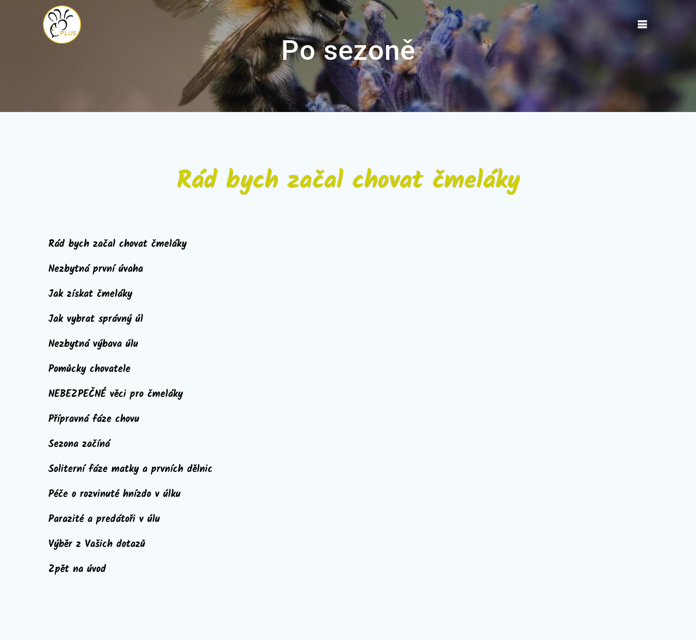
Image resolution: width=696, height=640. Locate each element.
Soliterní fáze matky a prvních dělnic (130, 469)
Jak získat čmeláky (90, 294)
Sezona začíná (79, 444)
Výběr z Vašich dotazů (96, 544)
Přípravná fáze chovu (93, 419)
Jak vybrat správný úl (95, 319)
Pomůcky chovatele (89, 369)
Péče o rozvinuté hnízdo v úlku (114, 494)
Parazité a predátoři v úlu (104, 519)
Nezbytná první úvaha (95, 269)
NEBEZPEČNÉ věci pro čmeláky (115, 394)
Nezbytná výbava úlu (93, 344)
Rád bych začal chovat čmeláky (117, 244)
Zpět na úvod (77, 569)
